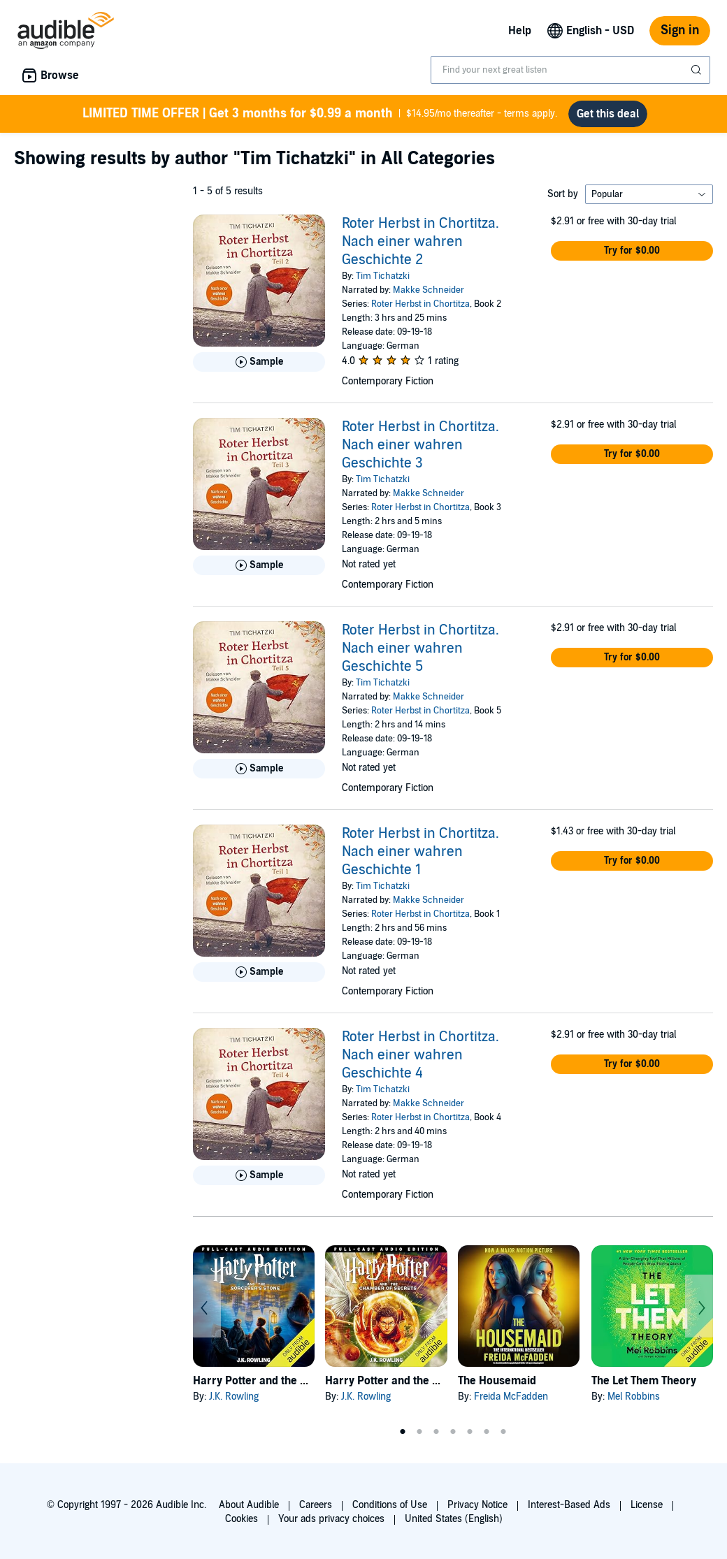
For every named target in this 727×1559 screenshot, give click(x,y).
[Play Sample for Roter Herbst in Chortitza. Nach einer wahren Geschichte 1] (259, 972)
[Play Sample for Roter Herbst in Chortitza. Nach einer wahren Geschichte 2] (259, 362)
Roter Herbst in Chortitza (420, 304)
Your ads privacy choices (331, 1519)
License (647, 1505)
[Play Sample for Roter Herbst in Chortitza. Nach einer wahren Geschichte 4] (259, 1175)
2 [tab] (419, 1432)
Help (519, 31)
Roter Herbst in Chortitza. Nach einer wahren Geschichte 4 (420, 1055)
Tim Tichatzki (383, 276)
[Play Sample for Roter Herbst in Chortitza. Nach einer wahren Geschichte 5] (259, 768)
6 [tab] (487, 1432)
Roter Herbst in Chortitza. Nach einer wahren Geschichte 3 (420, 445)
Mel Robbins (633, 1396)
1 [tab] (403, 1432)
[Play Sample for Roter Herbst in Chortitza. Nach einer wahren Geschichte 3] (259, 565)
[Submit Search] (697, 70)
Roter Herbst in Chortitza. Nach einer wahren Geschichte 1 (420, 851)
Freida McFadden (511, 1396)
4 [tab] (453, 1432)
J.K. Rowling (234, 1396)
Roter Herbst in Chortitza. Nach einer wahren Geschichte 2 (420, 241)
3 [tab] (436, 1432)
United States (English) (454, 1519)
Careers (315, 1505)
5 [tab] (470, 1432)
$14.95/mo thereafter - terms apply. (319, 114)
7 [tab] (503, 1432)
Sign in (680, 30)
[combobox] (570, 70)
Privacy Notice (477, 1505)
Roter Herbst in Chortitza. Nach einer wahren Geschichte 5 (420, 648)
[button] (632, 251)
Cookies (241, 1519)
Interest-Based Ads (569, 1505)
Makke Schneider (428, 290)
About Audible (249, 1505)
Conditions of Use (389, 1505)
